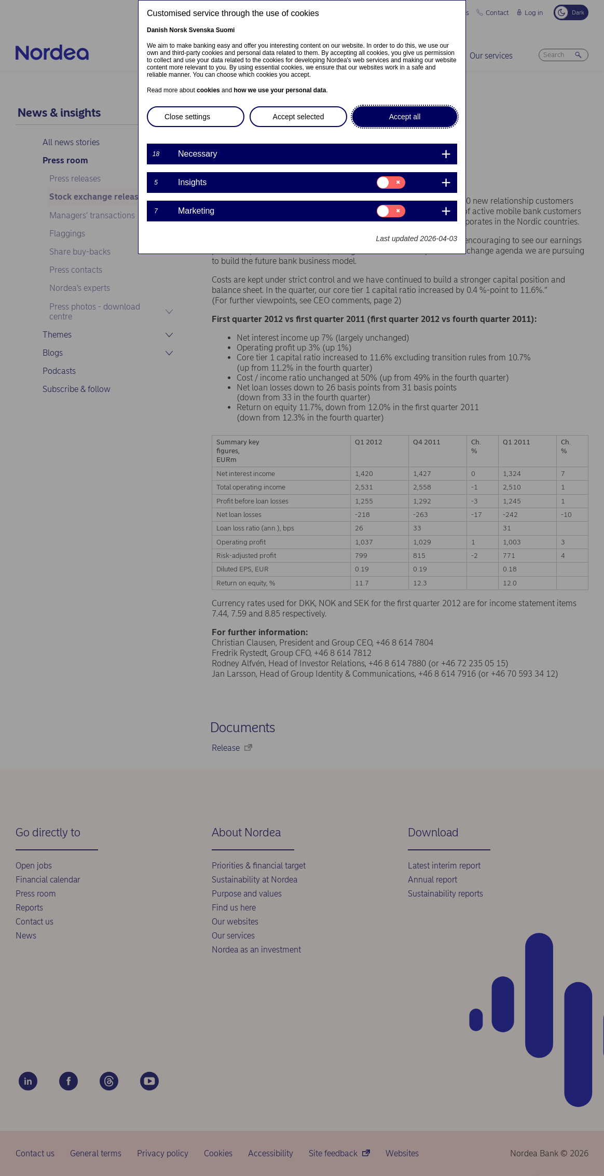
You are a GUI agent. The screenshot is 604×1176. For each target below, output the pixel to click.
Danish (157, 30)
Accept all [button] (405, 117)
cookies (208, 90)
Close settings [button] (187, 117)
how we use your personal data (280, 90)
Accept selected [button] (298, 117)
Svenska (201, 30)
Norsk (178, 30)
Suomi (225, 30)
